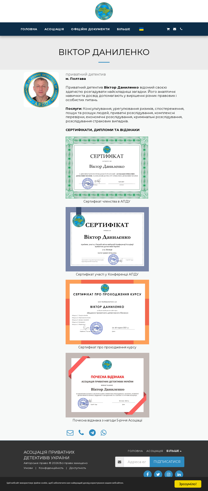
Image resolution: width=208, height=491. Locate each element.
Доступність (77, 468)
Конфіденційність (51, 468)
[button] (160, 29)
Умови (28, 468)
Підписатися (167, 461)
